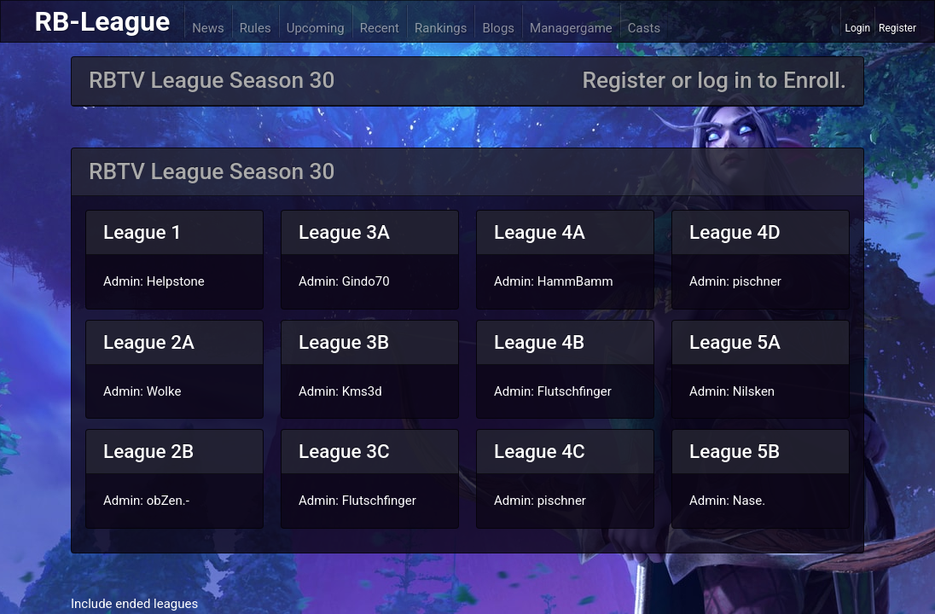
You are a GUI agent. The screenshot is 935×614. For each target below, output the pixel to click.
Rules (255, 28)
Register (897, 28)
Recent (379, 28)
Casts (644, 28)
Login (857, 28)
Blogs (498, 28)
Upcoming (316, 28)
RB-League (102, 21)
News (208, 28)
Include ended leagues (134, 603)
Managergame (571, 28)
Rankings (441, 28)
